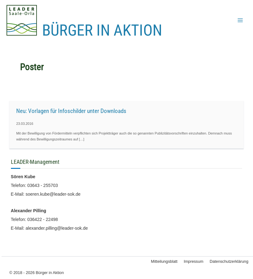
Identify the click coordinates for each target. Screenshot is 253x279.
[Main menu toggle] (240, 20)
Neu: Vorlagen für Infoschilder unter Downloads (71, 111)
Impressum (193, 261)
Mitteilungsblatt (164, 261)
